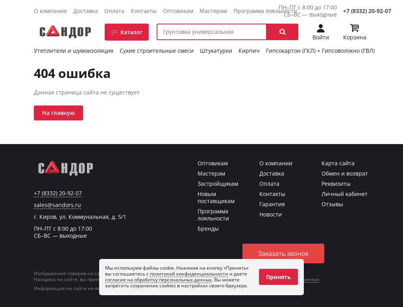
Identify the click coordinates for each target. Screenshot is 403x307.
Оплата (114, 11)
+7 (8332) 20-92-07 (367, 11)
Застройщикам (218, 183)
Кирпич (249, 50)
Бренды (208, 228)
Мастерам (213, 11)
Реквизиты (336, 183)
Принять (278, 277)
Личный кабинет (345, 194)
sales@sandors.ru (57, 205)
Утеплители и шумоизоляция (73, 50)
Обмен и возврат (345, 173)
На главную (58, 113)
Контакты (144, 11)
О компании (50, 11)
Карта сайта (338, 163)
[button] (282, 32)
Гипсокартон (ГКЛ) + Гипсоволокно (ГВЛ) (320, 50)
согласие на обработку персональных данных (158, 279)
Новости (270, 214)
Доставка (85, 11)
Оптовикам (178, 11)
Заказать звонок (283, 253)
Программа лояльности (265, 11)
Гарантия (272, 204)
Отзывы (332, 204)
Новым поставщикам (216, 197)
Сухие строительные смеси (157, 50)
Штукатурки (216, 50)
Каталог (131, 32)
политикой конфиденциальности (189, 273)
